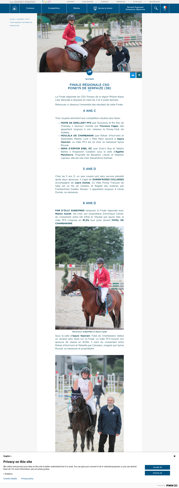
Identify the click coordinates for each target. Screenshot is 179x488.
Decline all (157, 473)
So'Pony (70, 2)
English (7, 456)
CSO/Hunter (87, 2)
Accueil (12, 19)
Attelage (137, 2)
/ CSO (26, 19)
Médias (76, 8)
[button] (30, 8)
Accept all (157, 467)
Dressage (120, 2)
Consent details (10, 478)
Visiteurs (30, 8)
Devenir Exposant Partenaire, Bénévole (135, 8)
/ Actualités (20, 19)
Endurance (154, 2)
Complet (105, 2)
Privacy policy (27, 478)
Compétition (54, 8)
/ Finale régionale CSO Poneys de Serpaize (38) (21, 22)
